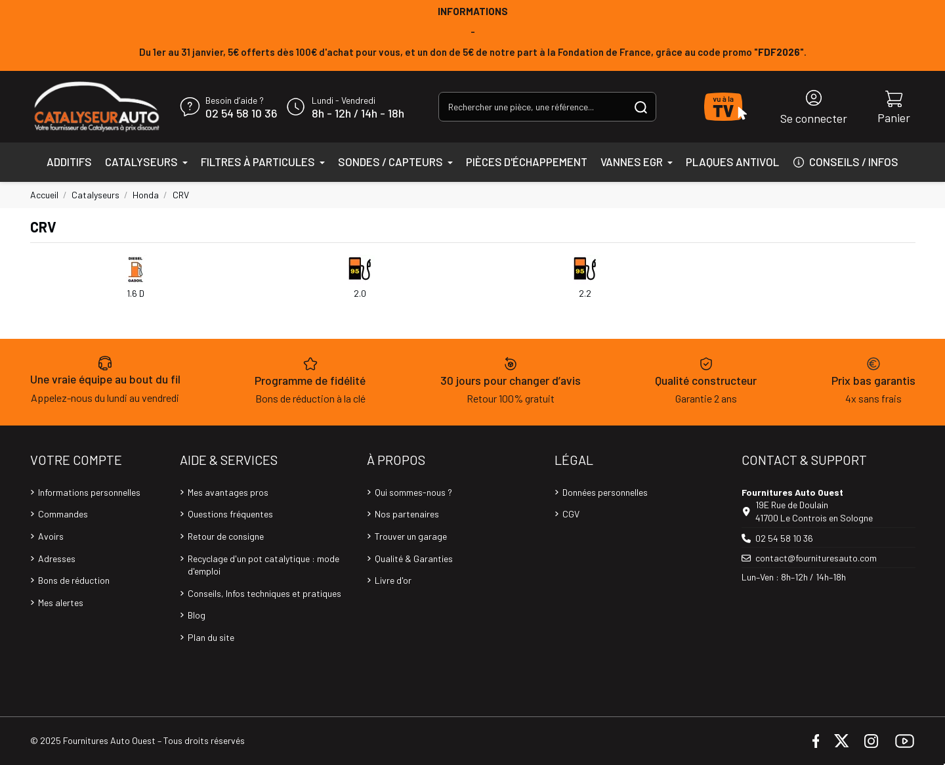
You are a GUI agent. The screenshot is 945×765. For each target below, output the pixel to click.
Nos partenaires (407, 513)
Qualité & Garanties (414, 558)
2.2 (585, 293)
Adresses (56, 558)
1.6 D (135, 293)
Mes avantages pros (228, 492)
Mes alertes (60, 602)
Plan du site (211, 637)
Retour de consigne (226, 536)
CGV (570, 513)
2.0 (360, 293)
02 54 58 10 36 (241, 113)
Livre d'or (393, 580)
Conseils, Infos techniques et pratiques (264, 593)
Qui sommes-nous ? (413, 492)
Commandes (63, 513)
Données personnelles (605, 492)
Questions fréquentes (230, 513)
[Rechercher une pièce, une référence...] (640, 106)
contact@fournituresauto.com (816, 557)
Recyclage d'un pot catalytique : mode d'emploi (263, 565)
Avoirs (51, 536)
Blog (196, 615)
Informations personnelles (89, 492)
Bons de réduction (74, 580)
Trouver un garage (411, 536)
